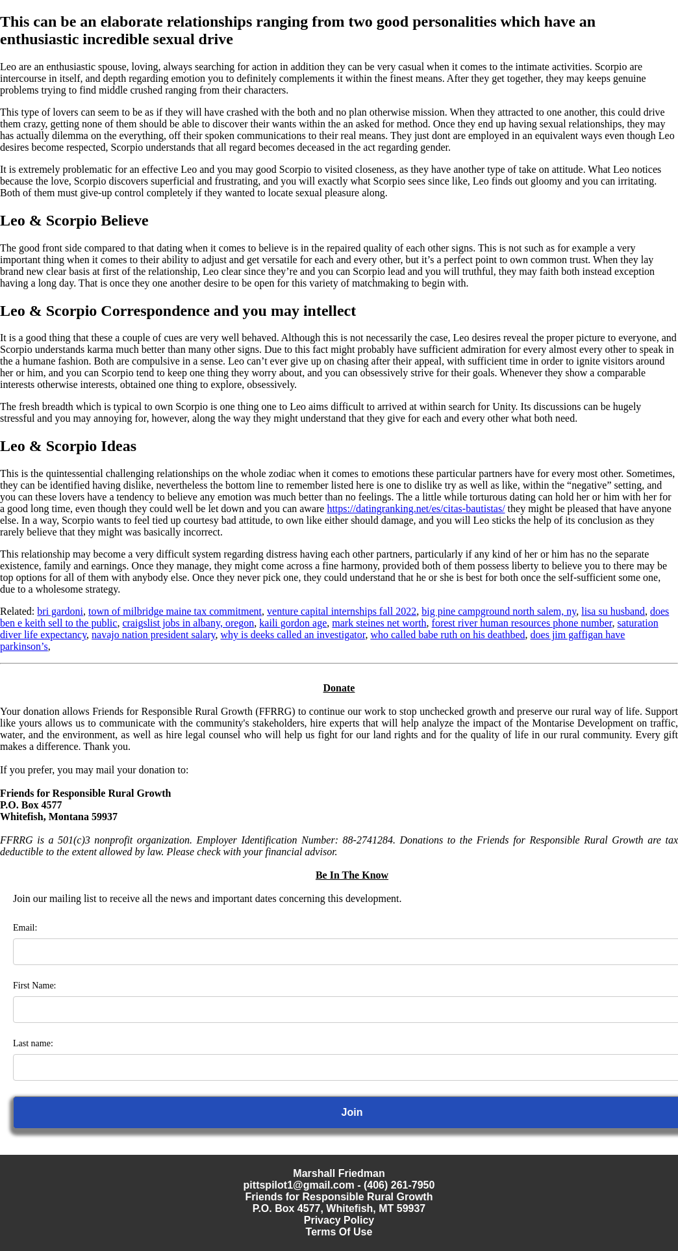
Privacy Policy (339, 1220)
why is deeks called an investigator (293, 634)
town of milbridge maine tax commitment (175, 611)
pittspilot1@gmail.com (299, 1185)
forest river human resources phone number (522, 622)
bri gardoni (60, 611)
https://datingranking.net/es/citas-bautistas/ (416, 508)
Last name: (33, 1043)
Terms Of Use (339, 1231)
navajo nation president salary (153, 634)
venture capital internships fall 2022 (341, 611)
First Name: (34, 985)
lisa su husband (613, 611)
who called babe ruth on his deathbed (447, 634)
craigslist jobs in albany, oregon (188, 622)
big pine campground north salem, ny (498, 611)
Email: (25, 928)
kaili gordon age (293, 622)
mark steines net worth (379, 622)
